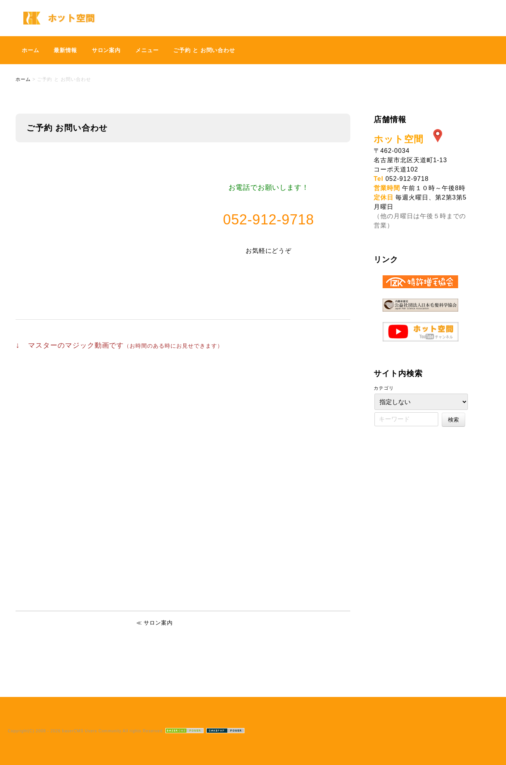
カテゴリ (384, 388)
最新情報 (65, 50)
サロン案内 (106, 50)
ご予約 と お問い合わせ (204, 50)
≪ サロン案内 (154, 623)
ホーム (30, 50)
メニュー (147, 50)
